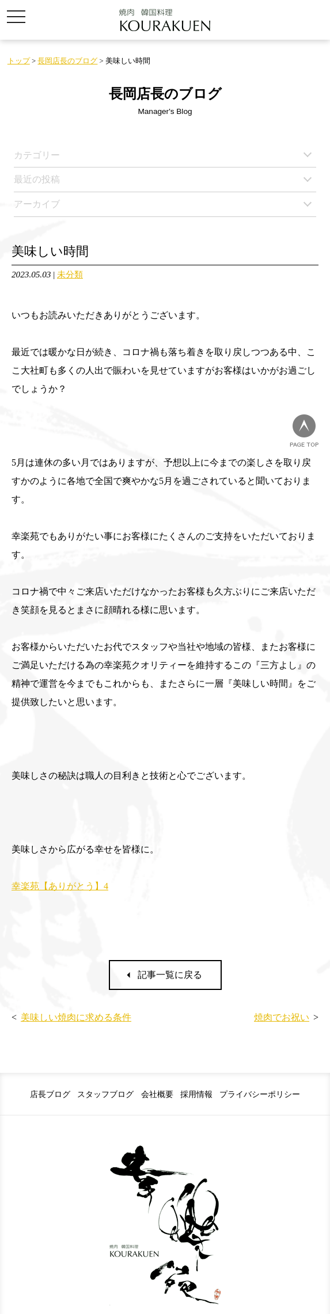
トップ (18, 61)
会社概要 (157, 1094)
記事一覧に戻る (170, 975)
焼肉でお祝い (281, 1017)
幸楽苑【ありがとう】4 (60, 886)
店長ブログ (50, 1094)
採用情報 (196, 1094)
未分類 (70, 274)
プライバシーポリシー (259, 1094)
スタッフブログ (105, 1094)
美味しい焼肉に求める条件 (76, 1017)
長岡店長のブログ (67, 61)
